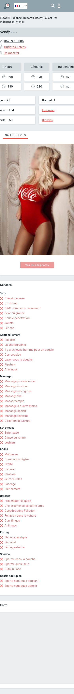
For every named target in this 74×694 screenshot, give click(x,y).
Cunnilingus (12, 520)
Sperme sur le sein (17, 564)
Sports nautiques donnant (21, 581)
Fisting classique (16, 537)
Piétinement (12, 489)
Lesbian (10, 442)
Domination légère (17, 459)
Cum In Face (13, 569)
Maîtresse (11, 454)
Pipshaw (10, 364)
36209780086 (14, 41)
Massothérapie (14, 401)
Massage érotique (16, 386)
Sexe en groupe (15, 313)
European (48, 110)
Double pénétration (17, 318)
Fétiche (9, 328)
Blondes (47, 120)
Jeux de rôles (13, 479)
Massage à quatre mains (21, 406)
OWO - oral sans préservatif (22, 308)
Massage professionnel (20, 381)
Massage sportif (15, 411)
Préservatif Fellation (18, 501)
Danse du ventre (15, 437)
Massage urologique (18, 391)
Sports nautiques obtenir (21, 586)
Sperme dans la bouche (20, 559)
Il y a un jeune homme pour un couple (29, 349)
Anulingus (11, 369)
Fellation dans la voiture (20, 515)
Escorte (10, 340)
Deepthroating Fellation (20, 510)
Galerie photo (15, 135)
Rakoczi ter (50, 17)
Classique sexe (15, 298)
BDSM (9, 464)
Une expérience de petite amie (24, 506)
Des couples (13, 354)
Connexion (59, 6)
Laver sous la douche (19, 359)
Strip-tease (12, 432)
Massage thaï (13, 396)
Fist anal (10, 542)
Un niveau (11, 303)
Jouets (9, 323)
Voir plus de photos (37, 264)
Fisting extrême (15, 547)
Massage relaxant (16, 416)
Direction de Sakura (17, 421)
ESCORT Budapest (11, 17)
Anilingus (11, 525)
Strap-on (10, 474)
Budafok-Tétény (33, 17)
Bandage (10, 484)
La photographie (15, 345)
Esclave (10, 469)
